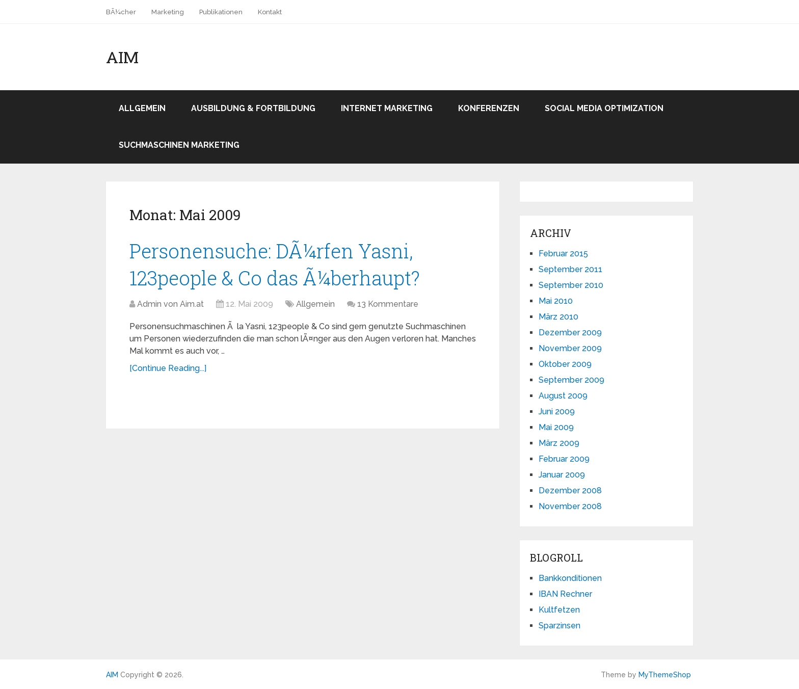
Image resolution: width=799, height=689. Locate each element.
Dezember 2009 (570, 332)
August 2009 (563, 396)
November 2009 (570, 348)
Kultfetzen (559, 610)
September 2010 (571, 285)
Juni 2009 (557, 411)
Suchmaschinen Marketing (179, 145)
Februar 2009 (564, 459)
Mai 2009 (556, 427)
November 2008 (570, 506)
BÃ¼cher (121, 12)
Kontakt (270, 12)
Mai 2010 (556, 301)
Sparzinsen (559, 625)
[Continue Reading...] (167, 368)
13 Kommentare (387, 304)
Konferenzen (488, 108)
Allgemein (142, 108)
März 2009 (559, 443)
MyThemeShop (664, 675)
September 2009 (571, 380)
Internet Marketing (387, 108)
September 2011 (570, 269)
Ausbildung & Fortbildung (253, 108)
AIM (122, 57)
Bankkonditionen (570, 578)
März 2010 (558, 317)
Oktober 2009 (565, 364)
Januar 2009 (562, 475)
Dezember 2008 (570, 490)
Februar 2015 (563, 253)
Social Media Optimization (604, 108)
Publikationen (221, 12)
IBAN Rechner (565, 594)
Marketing (167, 12)
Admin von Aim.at (170, 304)
